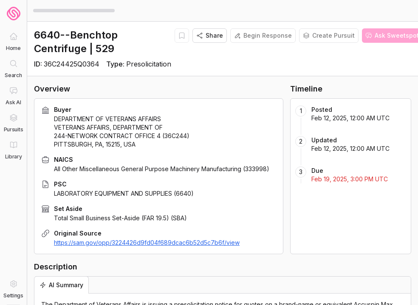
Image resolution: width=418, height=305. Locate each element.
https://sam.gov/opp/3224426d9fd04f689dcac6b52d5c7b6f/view (147, 242)
